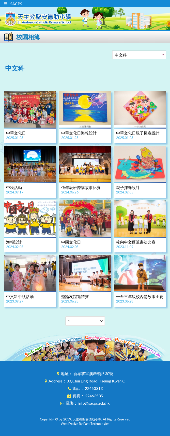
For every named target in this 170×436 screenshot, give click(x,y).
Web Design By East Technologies (85, 424)
